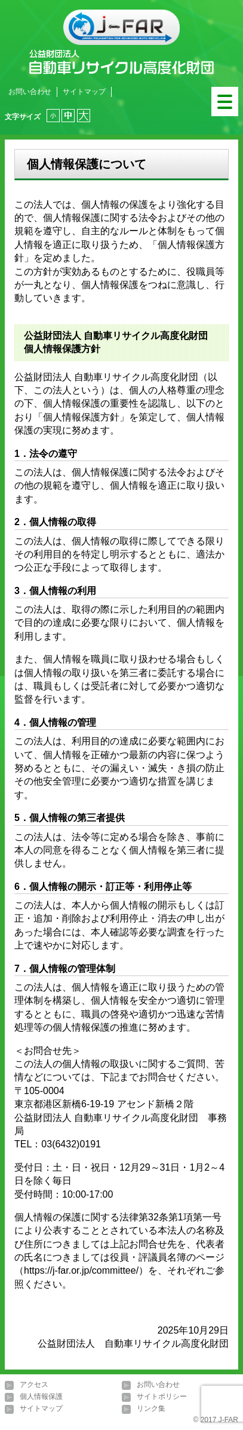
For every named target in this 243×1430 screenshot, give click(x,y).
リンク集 (151, 1409)
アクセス (34, 1385)
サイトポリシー (162, 1397)
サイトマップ (84, 91)
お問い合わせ (29, 91)
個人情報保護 (41, 1397)
